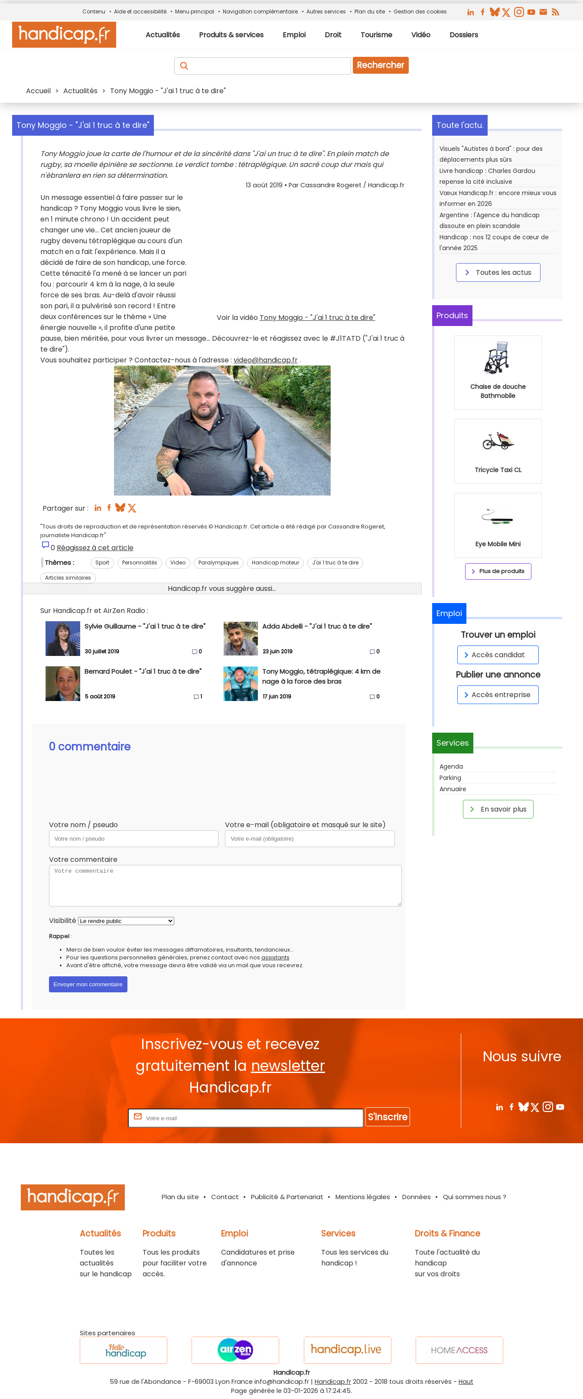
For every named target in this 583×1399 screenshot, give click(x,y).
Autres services (326, 11)
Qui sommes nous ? (474, 1196)
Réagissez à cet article (95, 548)
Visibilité (62, 921)
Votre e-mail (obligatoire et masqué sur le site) (305, 825)
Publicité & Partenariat (287, 1196)
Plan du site (370, 11)
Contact (225, 1196)
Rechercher (380, 65)
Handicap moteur (275, 562)
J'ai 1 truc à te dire (335, 562)
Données (416, 1196)
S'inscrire (387, 1117)
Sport (102, 562)
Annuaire (453, 789)
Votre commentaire (83, 859)
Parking (450, 777)
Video (178, 562)
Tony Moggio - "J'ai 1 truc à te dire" (317, 318)
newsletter (288, 1066)
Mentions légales (362, 1196)
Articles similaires (68, 577)
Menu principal (194, 11)
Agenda (451, 766)
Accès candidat (493, 654)
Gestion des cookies (420, 11)
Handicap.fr (333, 1381)
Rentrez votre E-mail (91, 1118)
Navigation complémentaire (260, 11)
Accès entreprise (496, 694)
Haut (466, 1381)
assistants (275, 957)
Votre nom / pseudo (83, 825)
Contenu (93, 11)
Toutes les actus (496, 272)
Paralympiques (219, 562)
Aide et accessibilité (140, 11)
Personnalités (139, 562)
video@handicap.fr (266, 360)
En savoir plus (497, 809)
